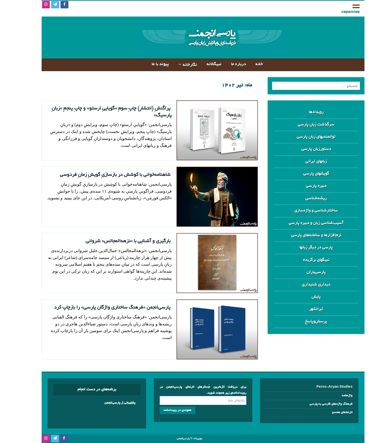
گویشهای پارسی (301, 174)
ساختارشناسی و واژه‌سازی (300, 210)
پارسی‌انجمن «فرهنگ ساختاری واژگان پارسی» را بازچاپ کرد (97, 307)
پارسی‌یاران (300, 272)
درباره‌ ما (223, 64)
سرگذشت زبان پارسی (300, 124)
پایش (300, 297)
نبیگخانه (198, 64)
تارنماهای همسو (326, 412)
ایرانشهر (301, 309)
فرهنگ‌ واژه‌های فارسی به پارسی (315, 404)
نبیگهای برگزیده (300, 260)
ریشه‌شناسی (300, 198)
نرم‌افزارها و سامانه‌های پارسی (301, 235)
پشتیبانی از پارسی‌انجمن (104, 403)
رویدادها (300, 112)
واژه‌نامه (331, 395)
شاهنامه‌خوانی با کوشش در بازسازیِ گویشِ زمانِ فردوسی (99, 175)
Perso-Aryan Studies (319, 387)
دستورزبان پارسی (300, 149)
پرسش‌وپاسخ (300, 321)
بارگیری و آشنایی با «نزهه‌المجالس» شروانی (112, 241)
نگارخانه (174, 65)
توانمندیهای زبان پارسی (300, 137)
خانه (243, 64)
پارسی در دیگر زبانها (300, 247)
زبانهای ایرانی (300, 161)
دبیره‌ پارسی (300, 186)
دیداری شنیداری (300, 284)
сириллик (335, 12)
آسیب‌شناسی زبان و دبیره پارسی (300, 223)
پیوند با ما (145, 64)
